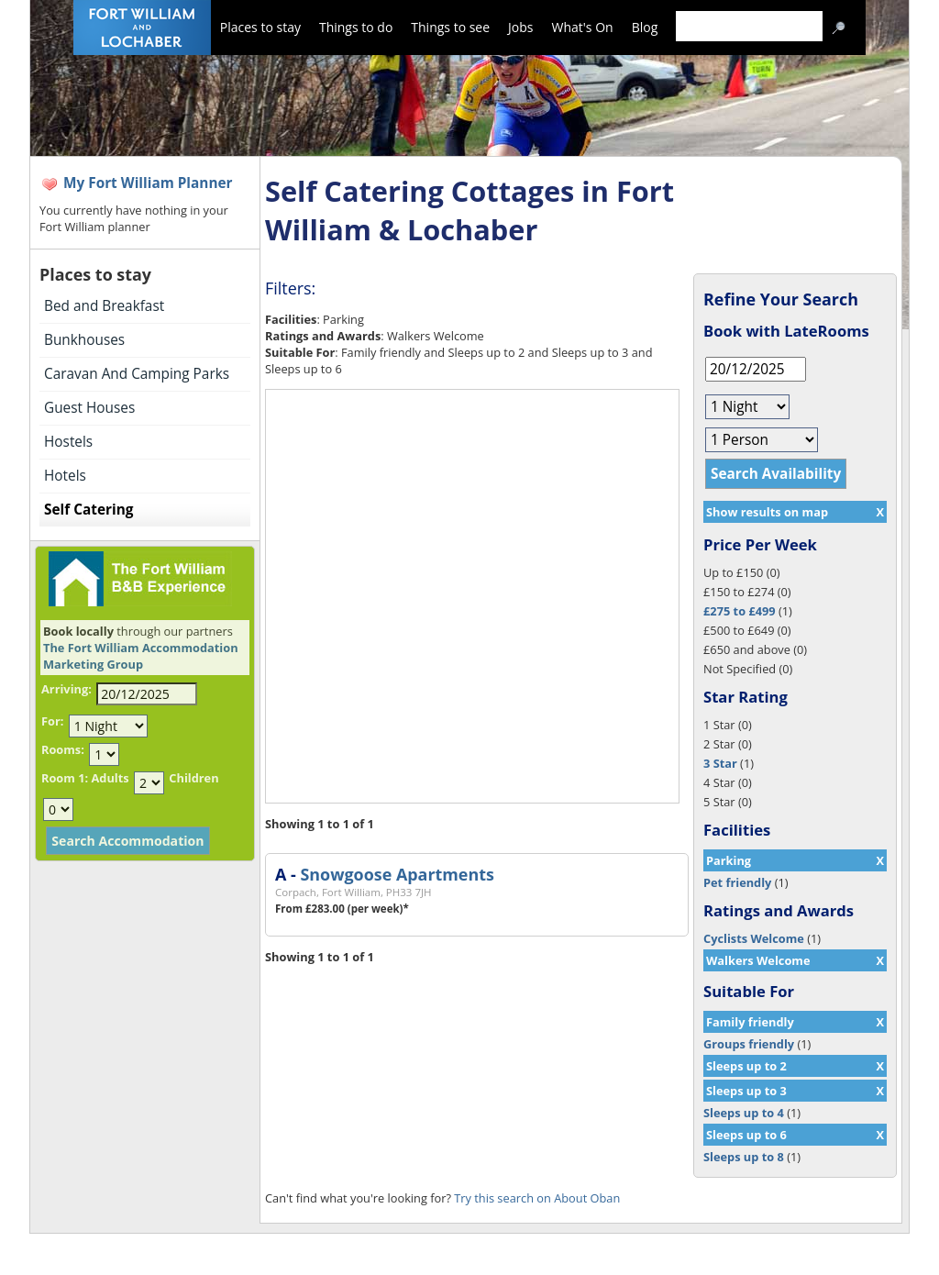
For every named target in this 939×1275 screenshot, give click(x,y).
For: (52, 721)
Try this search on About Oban (537, 1198)
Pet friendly (737, 882)
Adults (109, 778)
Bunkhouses (84, 339)
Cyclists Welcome (753, 938)
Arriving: (66, 689)
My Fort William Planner (148, 183)
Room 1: (64, 778)
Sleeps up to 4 (743, 1112)
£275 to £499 (739, 611)
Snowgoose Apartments (396, 874)
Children (193, 778)
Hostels (68, 441)
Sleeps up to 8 (743, 1156)
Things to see (450, 27)
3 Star (720, 763)
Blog (645, 27)
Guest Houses (89, 407)
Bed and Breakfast (104, 306)
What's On (582, 27)
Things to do (355, 27)
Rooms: (62, 749)
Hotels (65, 475)
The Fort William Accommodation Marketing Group (140, 655)
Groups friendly (748, 1044)
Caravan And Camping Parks (136, 373)
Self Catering (88, 509)
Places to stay (260, 27)
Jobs (520, 27)
